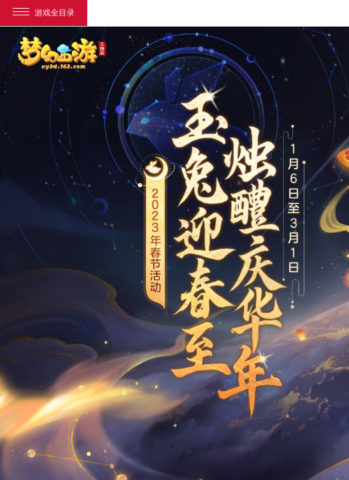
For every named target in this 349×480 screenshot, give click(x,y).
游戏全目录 (44, 12)
